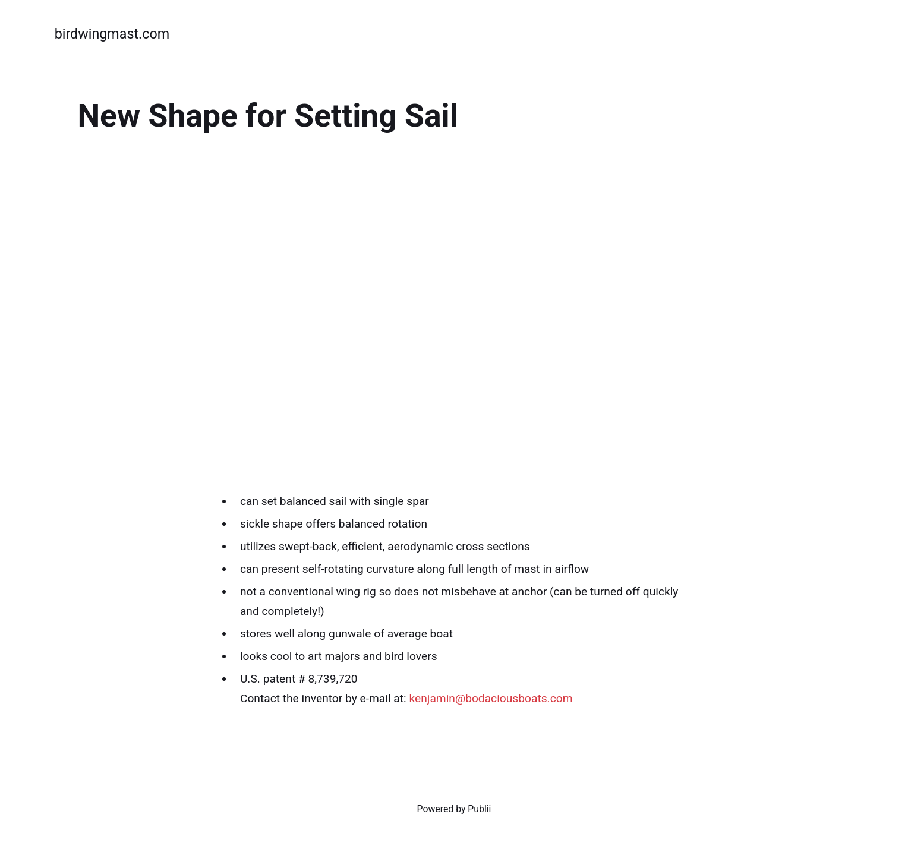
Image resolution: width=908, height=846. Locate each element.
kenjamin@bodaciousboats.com (490, 698)
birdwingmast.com (112, 34)
